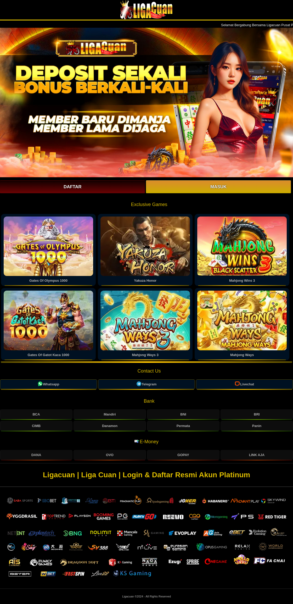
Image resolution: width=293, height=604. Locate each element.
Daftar (73, 186)
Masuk (218, 186)
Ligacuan (128, 596)
